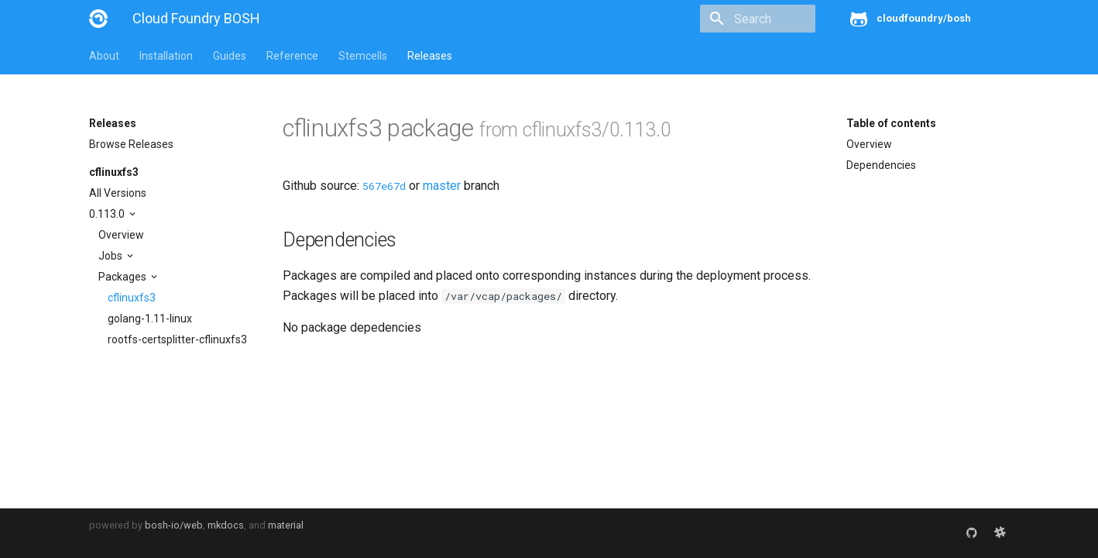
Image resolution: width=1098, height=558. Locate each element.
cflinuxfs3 (114, 172)
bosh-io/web (174, 525)
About (104, 56)
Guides (229, 56)
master (442, 185)
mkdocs (226, 525)
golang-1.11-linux (150, 318)
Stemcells (362, 56)
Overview (121, 235)
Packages (123, 276)
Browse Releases (131, 144)
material (286, 525)
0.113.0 (108, 214)
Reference (292, 56)
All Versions (117, 193)
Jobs (111, 256)
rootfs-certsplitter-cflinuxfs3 (177, 339)
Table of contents (891, 123)
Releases (429, 56)
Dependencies (881, 165)
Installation (166, 56)
